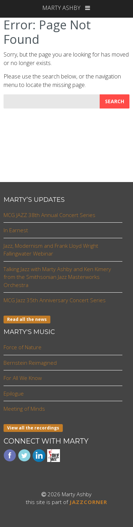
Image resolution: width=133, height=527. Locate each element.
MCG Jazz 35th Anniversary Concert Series (55, 300)
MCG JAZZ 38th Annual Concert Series (49, 214)
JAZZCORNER (88, 501)
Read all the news (27, 319)
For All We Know (23, 377)
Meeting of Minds (24, 408)
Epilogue (14, 393)
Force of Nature (22, 347)
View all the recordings (33, 428)
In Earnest (16, 230)
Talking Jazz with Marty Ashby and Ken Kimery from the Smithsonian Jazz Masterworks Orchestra (57, 276)
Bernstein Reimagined (30, 362)
